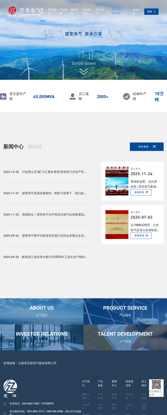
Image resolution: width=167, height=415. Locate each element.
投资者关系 (86, 11)
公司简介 (86, 406)
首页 (41, 11)
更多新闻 (146, 146)
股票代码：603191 (117, 11)
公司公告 (129, 406)
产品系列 (100, 406)
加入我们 (100, 11)
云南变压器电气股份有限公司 (37, 363)
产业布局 (100, 396)
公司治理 (129, 396)
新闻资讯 (114, 396)
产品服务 (63, 11)
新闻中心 (75, 11)
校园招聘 (144, 406)
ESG (151, 11)
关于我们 (52, 11)
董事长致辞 (86, 396)
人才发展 (144, 396)
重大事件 (114, 406)
